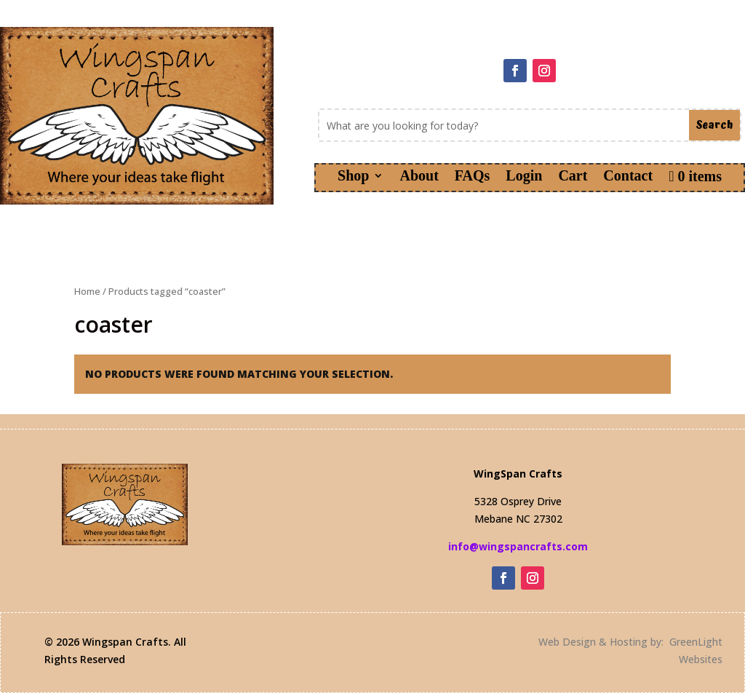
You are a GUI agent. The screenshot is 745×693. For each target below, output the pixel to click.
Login (524, 176)
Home (87, 291)
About (418, 176)
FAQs (472, 176)
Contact (628, 176)
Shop (353, 176)
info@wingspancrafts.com (518, 546)
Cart (572, 176)
